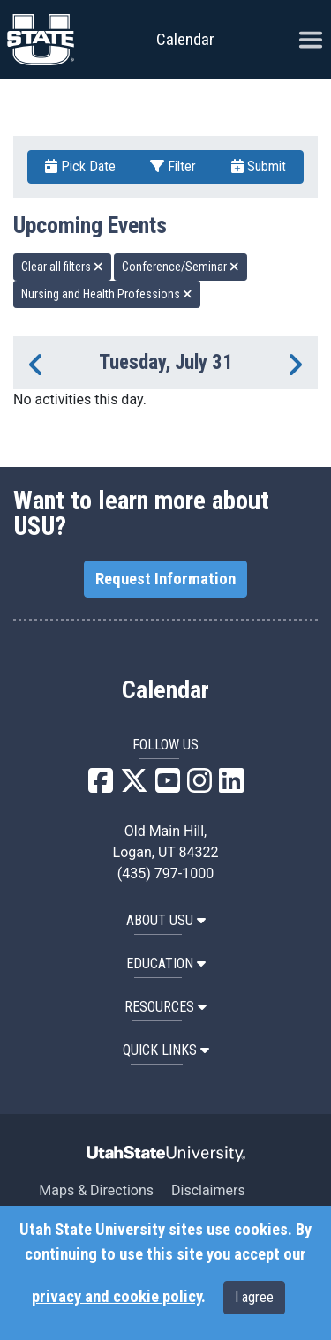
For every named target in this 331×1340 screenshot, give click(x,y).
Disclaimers (208, 1190)
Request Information (165, 579)
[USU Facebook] (100, 786)
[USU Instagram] (199, 786)
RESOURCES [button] (165, 1006)
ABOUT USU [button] (166, 920)
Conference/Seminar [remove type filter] (180, 267)
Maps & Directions (96, 1190)
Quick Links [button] (166, 1050)
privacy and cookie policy (116, 1296)
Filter (173, 166)
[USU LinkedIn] (231, 786)
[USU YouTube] (167, 786)
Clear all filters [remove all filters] (62, 267)
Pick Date (80, 166)
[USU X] (134, 786)
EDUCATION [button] (166, 963)
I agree (254, 1297)
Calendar (165, 690)
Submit (258, 166)
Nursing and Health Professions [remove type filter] (106, 294)
